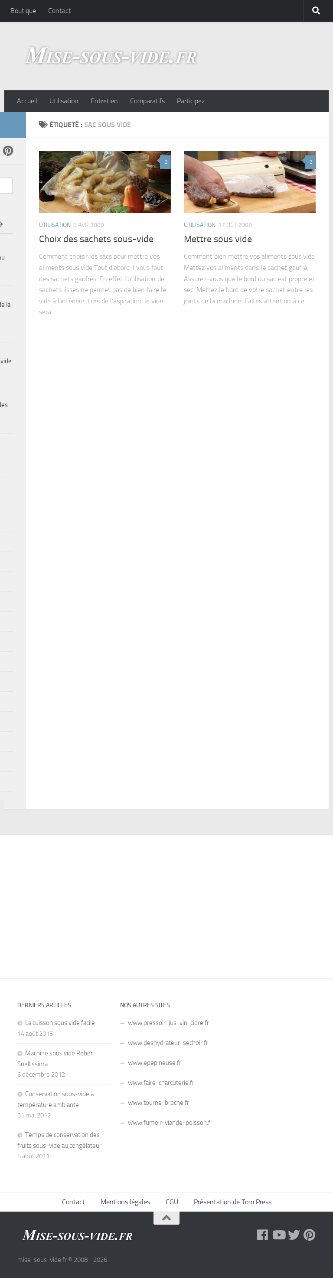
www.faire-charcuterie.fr (161, 1083)
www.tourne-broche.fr (158, 1103)
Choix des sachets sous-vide (96, 239)
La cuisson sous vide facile (60, 1023)
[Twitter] (294, 1235)
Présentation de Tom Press (232, 1202)
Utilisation (63, 101)
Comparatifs (147, 101)
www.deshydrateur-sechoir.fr (168, 1043)
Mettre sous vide (218, 239)
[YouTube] (278, 1235)
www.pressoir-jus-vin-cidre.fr (168, 1023)
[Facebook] (263, 1235)
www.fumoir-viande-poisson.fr (170, 1123)
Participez (191, 101)
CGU (172, 1202)
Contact (59, 11)
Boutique (23, 11)
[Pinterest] (8, 150)
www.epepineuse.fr (154, 1063)
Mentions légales (125, 1202)
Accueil (27, 101)
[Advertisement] (166, 900)
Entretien (104, 101)
